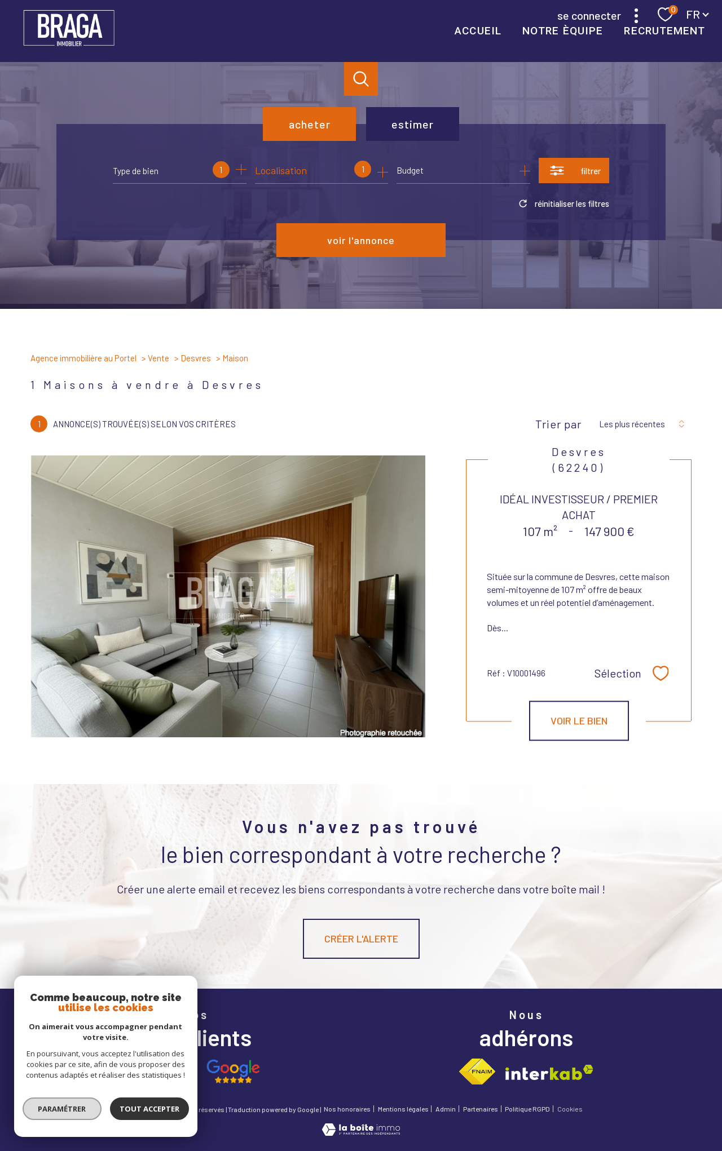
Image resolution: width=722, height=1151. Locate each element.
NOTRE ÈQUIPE (562, 30)
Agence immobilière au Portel (83, 358)
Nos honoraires (347, 1109)
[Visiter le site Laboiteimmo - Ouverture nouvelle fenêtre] (361, 1132)
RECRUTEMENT (664, 30)
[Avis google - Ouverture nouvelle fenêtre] (232, 1071)
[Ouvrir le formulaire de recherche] (574, 170)
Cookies (570, 1109)
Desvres (195, 358)
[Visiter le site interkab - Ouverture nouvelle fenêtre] (549, 1072)
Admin (445, 1109)
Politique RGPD (527, 1109)
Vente (158, 358)
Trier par (558, 424)
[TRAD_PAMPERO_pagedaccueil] (68, 48)
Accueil (478, 30)
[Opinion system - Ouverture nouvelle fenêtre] (164, 1071)
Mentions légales (403, 1109)
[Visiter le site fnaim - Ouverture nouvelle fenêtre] (477, 1071)
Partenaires (480, 1109)
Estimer (412, 124)
